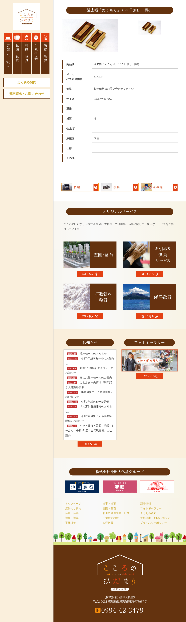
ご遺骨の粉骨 (111, 518)
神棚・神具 (72, 518)
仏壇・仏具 (72, 513)
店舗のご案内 (73, 508)
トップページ (73, 503)
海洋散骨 (108, 522)
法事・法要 (109, 503)
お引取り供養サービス (116, 513)
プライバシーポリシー (153, 522)
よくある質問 (26, 82)
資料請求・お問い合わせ (26, 93)
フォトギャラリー (151, 508)
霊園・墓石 (109, 508)
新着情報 (145, 503)
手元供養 (70, 522)
